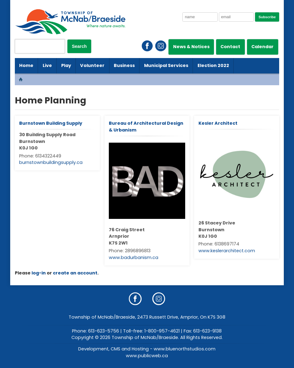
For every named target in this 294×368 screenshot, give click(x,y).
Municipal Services (166, 65)
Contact (230, 47)
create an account (75, 273)
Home (26, 65)
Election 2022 (213, 65)
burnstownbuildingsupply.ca (51, 162)
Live (47, 65)
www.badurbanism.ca (133, 257)
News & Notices (191, 47)
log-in (39, 273)
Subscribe (267, 17)
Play (66, 65)
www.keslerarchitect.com (226, 251)
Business (124, 65)
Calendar (262, 47)
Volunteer (92, 65)
